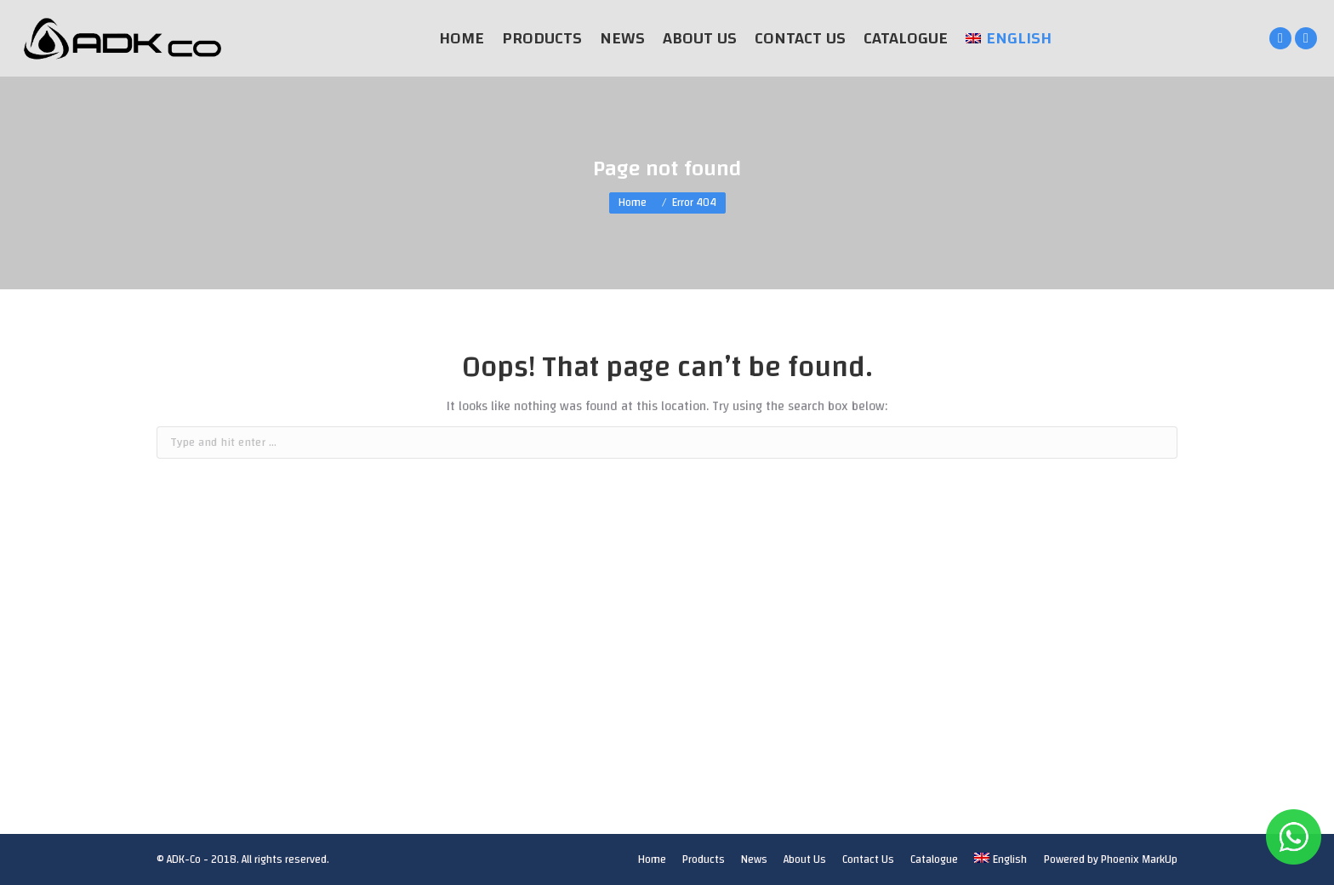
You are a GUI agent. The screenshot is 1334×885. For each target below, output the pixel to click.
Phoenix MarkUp (1139, 859)
